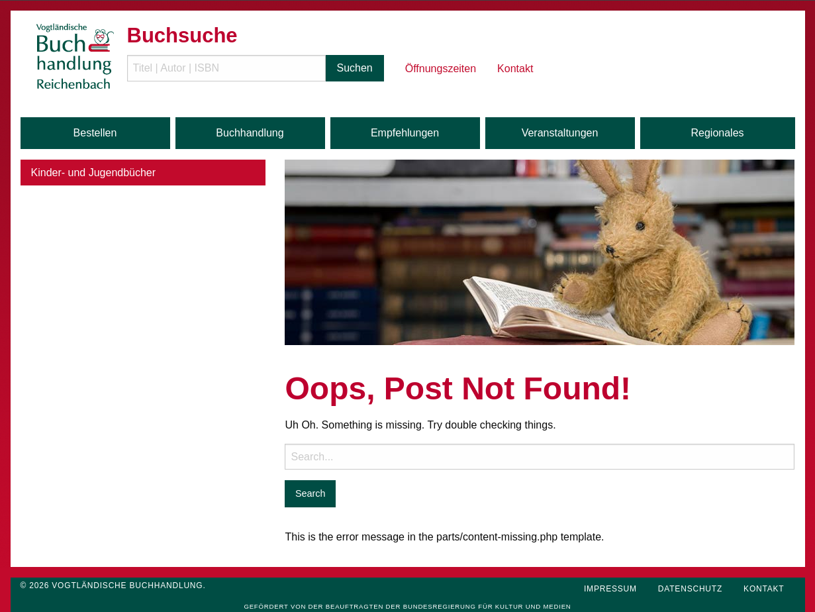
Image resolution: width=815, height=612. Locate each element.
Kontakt (515, 68)
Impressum (610, 588)
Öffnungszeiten (440, 68)
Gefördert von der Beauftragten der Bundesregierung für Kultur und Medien (407, 606)
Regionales (717, 132)
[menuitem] (261, 56)
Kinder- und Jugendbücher (93, 172)
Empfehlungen (405, 132)
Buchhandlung (249, 132)
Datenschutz (690, 588)
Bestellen (95, 132)
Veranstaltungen (560, 132)
